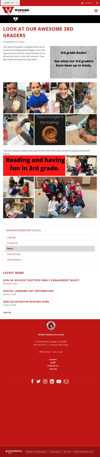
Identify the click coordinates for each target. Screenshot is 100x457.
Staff (53, 362)
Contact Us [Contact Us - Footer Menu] (52, 365)
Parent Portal (17, 254)
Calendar (11, 237)
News (10, 248)
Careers (53, 359)
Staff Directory (14, 259)
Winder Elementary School (24, 230)
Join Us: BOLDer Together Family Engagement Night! (41, 280)
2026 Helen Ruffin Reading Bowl (26, 301)
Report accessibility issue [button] (83, 452)
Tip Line (53, 368)
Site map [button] (67, 452)
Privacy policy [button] (55, 452)
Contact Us (12, 243)
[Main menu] (96, 10)
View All (7, 312)
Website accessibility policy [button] (36, 452)
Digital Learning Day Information (28, 290)
